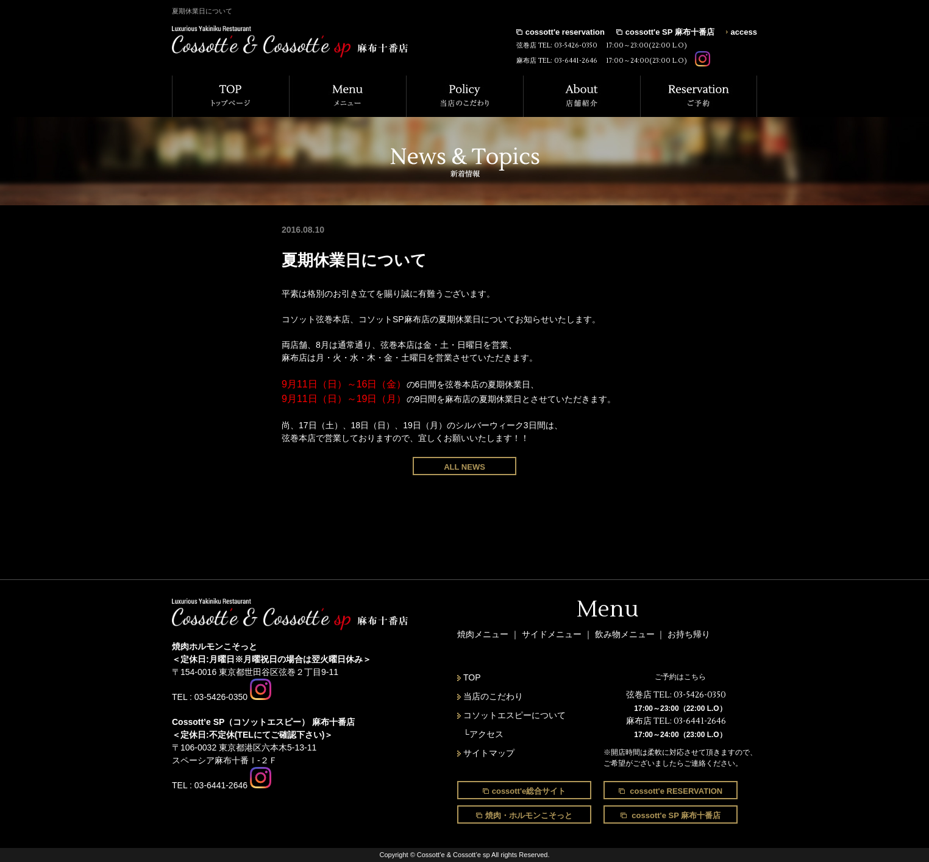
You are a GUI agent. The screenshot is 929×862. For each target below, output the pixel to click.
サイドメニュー (553, 634)
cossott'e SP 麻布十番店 (669, 32)
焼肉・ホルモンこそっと (528, 815)
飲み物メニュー (626, 634)
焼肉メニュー (482, 634)
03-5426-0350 (575, 45)
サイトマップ (488, 753)
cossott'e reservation (565, 32)
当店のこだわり (493, 696)
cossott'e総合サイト (529, 791)
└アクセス (483, 734)
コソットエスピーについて (514, 715)
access (744, 32)
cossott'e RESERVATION (675, 791)
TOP (472, 677)
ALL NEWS (464, 467)
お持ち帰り (688, 634)
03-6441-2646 (575, 60)
